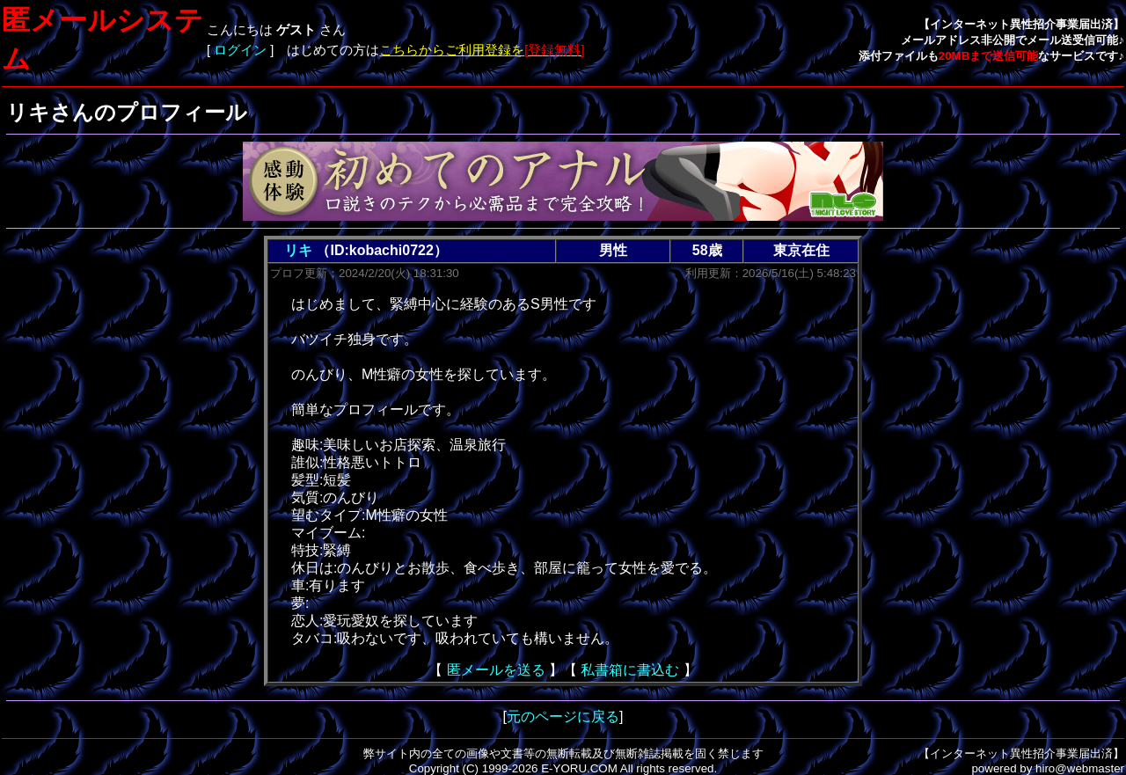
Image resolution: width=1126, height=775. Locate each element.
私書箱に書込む (630, 669)
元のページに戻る (563, 716)
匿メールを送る (496, 669)
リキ (298, 250)
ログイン (240, 50)
